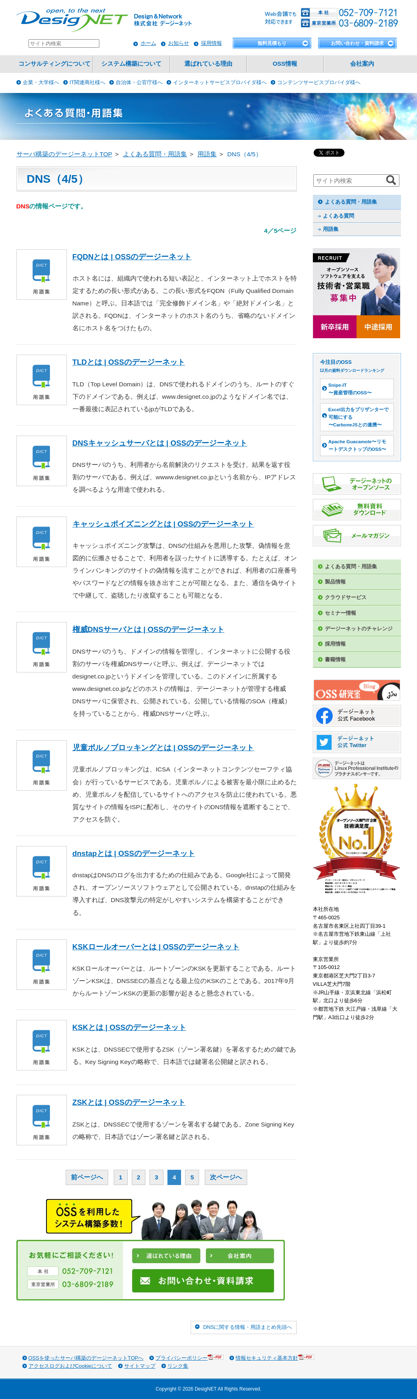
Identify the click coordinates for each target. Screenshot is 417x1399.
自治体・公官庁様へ (139, 82)
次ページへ (226, 1177)
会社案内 (362, 64)
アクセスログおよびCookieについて (70, 1366)
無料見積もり (272, 43)
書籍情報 (335, 659)
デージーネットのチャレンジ (359, 629)
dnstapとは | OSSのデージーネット (134, 853)
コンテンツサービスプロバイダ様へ (319, 82)
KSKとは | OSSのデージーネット (129, 1027)
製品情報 (335, 582)
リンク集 (177, 1366)
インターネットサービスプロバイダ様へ (220, 82)
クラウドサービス (346, 597)
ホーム (148, 43)
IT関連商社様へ (88, 82)
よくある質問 (338, 216)
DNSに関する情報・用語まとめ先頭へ (247, 1327)
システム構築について (131, 64)
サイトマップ (139, 1366)
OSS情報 (285, 64)
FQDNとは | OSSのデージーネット (132, 256)
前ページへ (87, 1177)
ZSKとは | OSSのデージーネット (129, 1102)
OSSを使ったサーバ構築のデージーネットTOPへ (86, 1358)
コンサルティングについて (54, 64)
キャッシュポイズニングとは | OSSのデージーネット (163, 524)
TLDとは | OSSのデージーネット (129, 362)
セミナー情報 (340, 613)
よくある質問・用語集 (351, 202)
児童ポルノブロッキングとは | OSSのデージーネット (163, 747)
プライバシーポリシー (189, 1357)
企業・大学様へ (41, 82)
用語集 (330, 229)
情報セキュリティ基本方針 (275, 1357)
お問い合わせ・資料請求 (357, 43)
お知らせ (178, 43)
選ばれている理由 (208, 64)
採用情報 (211, 43)
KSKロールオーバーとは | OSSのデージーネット (156, 947)
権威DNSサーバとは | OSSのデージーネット (148, 629)
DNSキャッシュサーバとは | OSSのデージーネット (160, 443)
